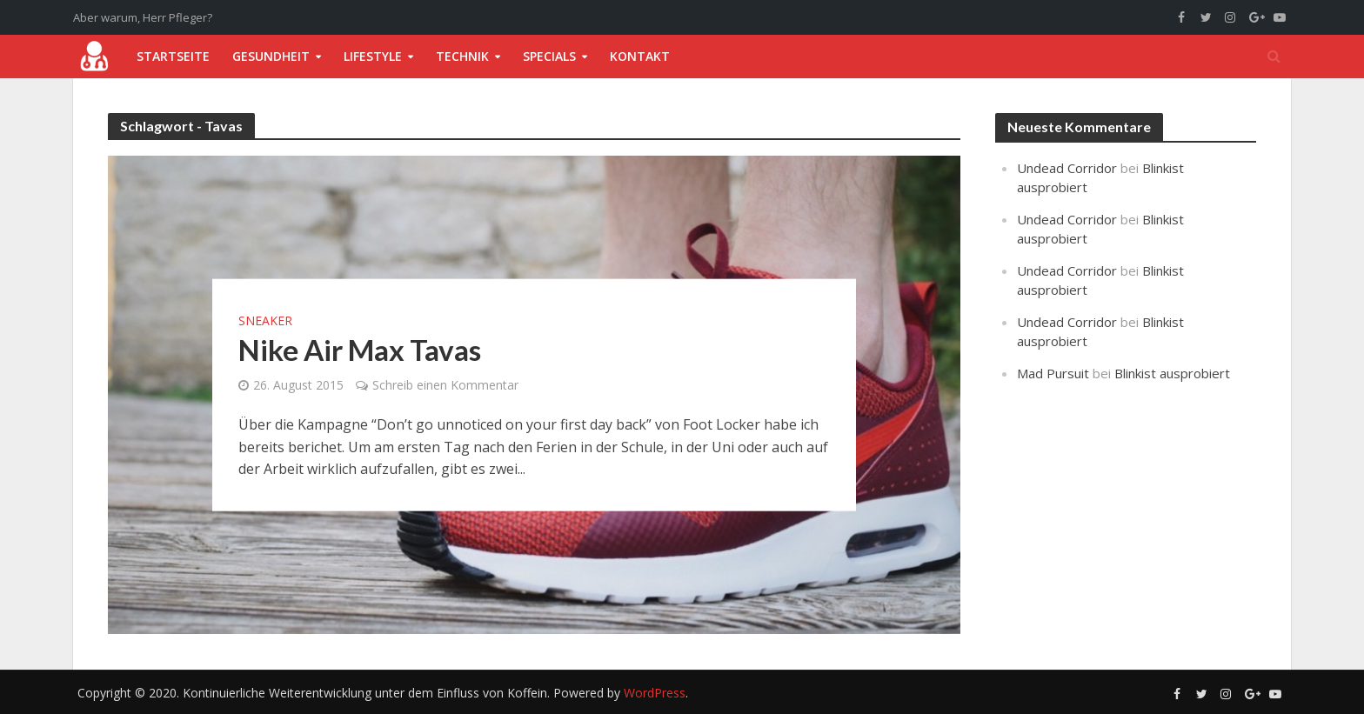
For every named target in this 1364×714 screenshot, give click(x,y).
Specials (549, 56)
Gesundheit (271, 56)
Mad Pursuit (1053, 373)
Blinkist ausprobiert (1172, 373)
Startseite (173, 56)
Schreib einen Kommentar (445, 385)
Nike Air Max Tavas (359, 349)
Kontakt (640, 56)
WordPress (654, 692)
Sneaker (265, 321)
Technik (462, 56)
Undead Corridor (1067, 168)
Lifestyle (373, 56)
